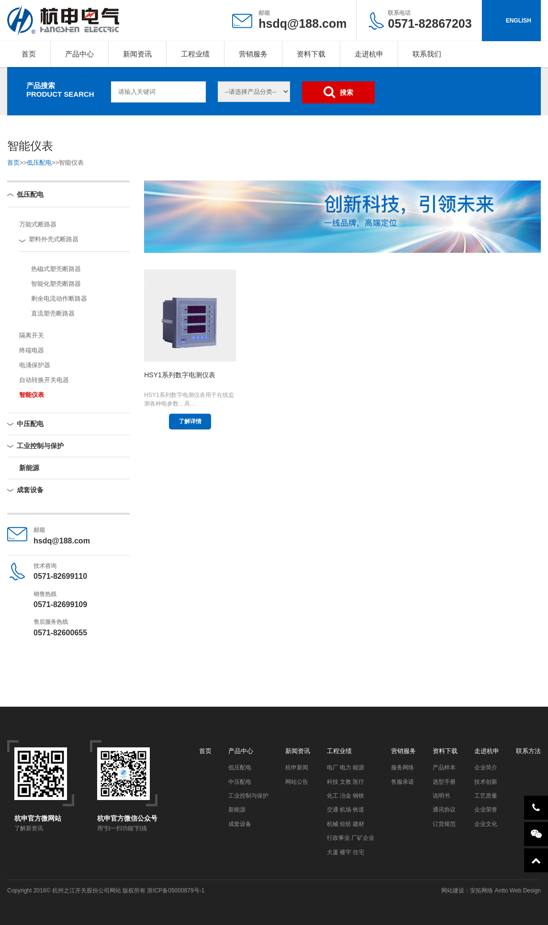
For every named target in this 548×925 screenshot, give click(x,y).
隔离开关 (31, 335)
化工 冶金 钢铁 (346, 795)
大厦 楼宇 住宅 (346, 852)
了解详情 (190, 421)
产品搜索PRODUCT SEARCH (60, 89)
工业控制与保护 (40, 446)
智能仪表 (31, 394)
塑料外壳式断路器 (53, 239)
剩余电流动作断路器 (59, 298)
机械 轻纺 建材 (346, 824)
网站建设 (452, 890)
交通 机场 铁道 (346, 809)
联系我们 (427, 54)
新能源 (29, 468)
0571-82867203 (429, 20)
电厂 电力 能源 (346, 767)
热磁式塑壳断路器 (56, 268)
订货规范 (444, 824)
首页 (29, 54)
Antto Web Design (517, 890)
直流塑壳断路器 (53, 313)
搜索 (338, 92)
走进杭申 (369, 54)
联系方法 (528, 751)
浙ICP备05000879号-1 (175, 890)
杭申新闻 (296, 767)
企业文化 (485, 824)
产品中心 (79, 54)
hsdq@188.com (302, 23)
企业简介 (485, 767)
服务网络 (402, 767)
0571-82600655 (60, 633)
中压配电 (30, 424)
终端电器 (31, 350)
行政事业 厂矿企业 (350, 838)
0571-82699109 (60, 604)
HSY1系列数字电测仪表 (179, 375)
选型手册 (444, 781)
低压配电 (39, 162)
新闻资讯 (137, 54)
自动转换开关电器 (44, 380)
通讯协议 (444, 809)
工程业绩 (195, 54)
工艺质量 (485, 795)
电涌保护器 (34, 365)
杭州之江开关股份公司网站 (86, 890)
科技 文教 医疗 (346, 781)
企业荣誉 (485, 809)
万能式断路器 (37, 224)
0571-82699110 (60, 576)
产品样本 (444, 767)
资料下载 (311, 54)
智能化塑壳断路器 (56, 283)
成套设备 (30, 490)
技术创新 (485, 781)
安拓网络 (481, 890)
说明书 (441, 795)
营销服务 (253, 54)
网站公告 (296, 781)
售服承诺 (402, 781)
